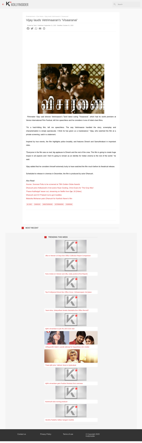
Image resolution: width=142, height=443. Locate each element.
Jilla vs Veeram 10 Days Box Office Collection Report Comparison (68, 256)
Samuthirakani (47, 204)
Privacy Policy (45, 434)
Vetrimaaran (59, 204)
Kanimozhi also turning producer (56, 402)
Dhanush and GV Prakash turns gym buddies (44, 195)
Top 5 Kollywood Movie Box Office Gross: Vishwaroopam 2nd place (68, 292)
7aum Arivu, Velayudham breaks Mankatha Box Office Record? (67, 310)
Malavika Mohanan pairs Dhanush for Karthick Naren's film (49, 198)
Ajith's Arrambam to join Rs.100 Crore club (59, 329)
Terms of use (68, 434)
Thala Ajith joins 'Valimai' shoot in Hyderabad (60, 365)
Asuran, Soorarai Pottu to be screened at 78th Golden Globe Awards (53, 184)
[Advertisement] (71, 48)
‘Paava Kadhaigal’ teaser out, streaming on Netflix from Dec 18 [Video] (53, 191)
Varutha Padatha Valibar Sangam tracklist (59, 420)
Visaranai (69, 204)
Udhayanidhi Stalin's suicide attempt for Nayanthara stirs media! (67, 347)
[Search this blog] (128, 4)
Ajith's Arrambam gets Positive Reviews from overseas (64, 383)
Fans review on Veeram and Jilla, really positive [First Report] (66, 274)
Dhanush (37, 204)
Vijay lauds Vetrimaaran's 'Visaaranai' (56, 16)
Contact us (21, 434)
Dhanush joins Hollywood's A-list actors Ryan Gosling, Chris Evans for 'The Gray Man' (60, 188)
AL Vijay (29, 204)
